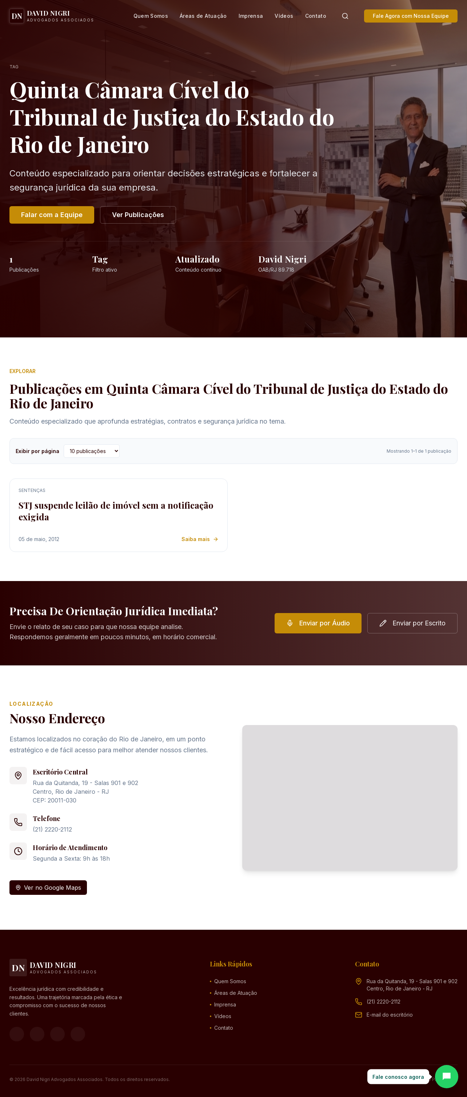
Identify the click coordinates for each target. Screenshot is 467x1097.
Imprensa (251, 16)
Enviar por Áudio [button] (318, 623)
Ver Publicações (138, 215)
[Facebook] (16, 1034)
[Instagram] (37, 1034)
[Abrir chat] (446, 1076)
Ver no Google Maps (48, 887)
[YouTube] (57, 1034)
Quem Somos (150, 16)
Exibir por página (37, 451)
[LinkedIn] (78, 1034)
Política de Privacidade (433, 1079)
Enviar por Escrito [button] (412, 623)
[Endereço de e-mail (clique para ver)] (390, 1014)
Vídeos (284, 16)
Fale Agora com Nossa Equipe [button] (411, 16)
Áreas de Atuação (203, 16)
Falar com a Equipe (52, 215)
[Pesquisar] (345, 16)
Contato (315, 16)
